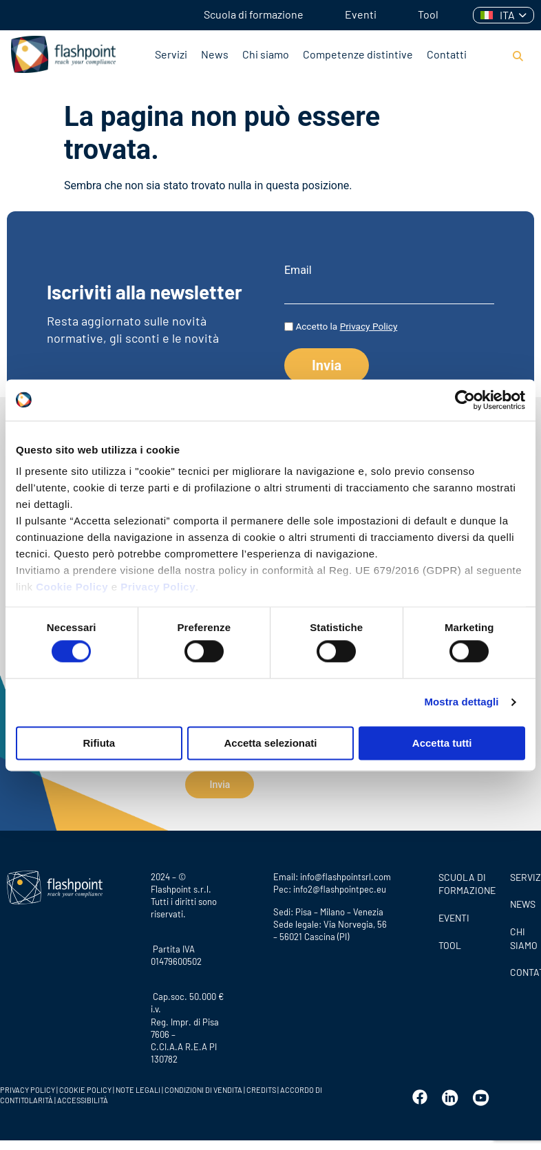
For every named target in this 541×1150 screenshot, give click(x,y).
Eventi (360, 14)
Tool (428, 14)
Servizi (171, 54)
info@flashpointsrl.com (345, 871)
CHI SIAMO (522, 933)
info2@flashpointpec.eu (339, 884)
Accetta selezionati (270, 743)
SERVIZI (522, 872)
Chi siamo (265, 54)
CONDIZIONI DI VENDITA (203, 1084)
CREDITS (261, 1084)
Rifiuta (99, 743)
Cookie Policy (72, 587)
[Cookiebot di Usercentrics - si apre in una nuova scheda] (465, 400)
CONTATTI (522, 967)
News (215, 54)
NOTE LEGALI (138, 1084)
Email (298, 270)
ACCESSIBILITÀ (82, 1095)
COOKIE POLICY (85, 1084)
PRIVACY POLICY (27, 1084)
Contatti (447, 54)
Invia (219, 784)
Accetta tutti (442, 743)
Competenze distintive (358, 54)
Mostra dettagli (461, 702)
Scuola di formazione (254, 14)
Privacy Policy (157, 587)
